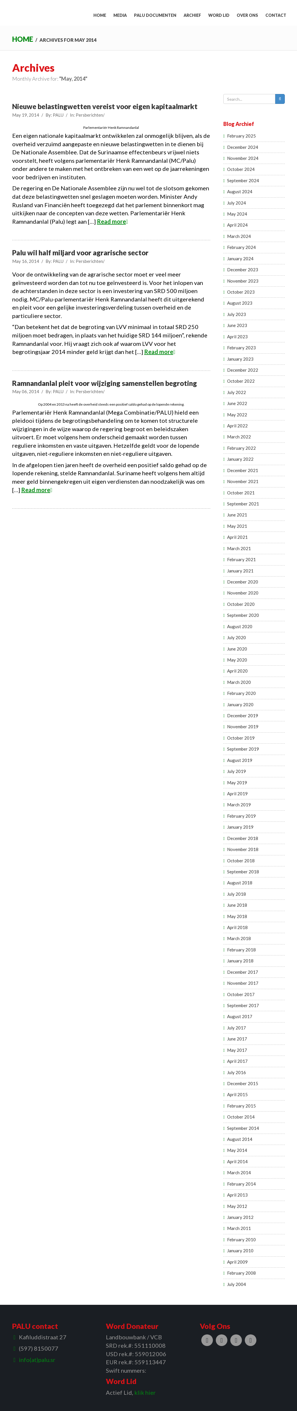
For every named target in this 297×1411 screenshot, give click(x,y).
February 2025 (241, 135)
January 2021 (240, 570)
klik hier (145, 1392)
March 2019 (239, 804)
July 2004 (236, 1284)
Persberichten (89, 115)
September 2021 (243, 503)
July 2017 (236, 1027)
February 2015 (241, 1105)
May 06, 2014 (25, 391)
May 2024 (237, 213)
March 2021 (239, 548)
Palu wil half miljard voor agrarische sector (80, 252)
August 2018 (239, 882)
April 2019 (237, 793)
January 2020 (240, 704)
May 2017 (237, 1050)
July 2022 (236, 392)
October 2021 (241, 492)
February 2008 (241, 1272)
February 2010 (241, 1239)
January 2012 (240, 1217)
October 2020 (241, 604)
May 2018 (237, 916)
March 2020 (239, 682)
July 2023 (236, 314)
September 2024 (243, 180)
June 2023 (237, 325)
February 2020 (241, 693)
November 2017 (242, 983)
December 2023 (242, 269)
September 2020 (243, 615)
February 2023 (241, 347)
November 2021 (242, 481)
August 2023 (239, 303)
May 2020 (237, 659)
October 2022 (241, 381)
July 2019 (236, 771)
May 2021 (237, 526)
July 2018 (236, 894)
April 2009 (237, 1261)
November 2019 (242, 726)
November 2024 (242, 158)
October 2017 (241, 994)
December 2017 (242, 972)
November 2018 (242, 849)
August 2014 (239, 1139)
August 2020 (239, 626)
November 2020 (242, 592)
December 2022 (242, 370)
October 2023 (241, 292)
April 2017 (237, 1061)
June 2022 (237, 403)
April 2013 (237, 1194)
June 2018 (237, 905)
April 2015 (237, 1094)
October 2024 (241, 169)
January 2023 (240, 359)
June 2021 (237, 514)
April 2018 (237, 927)
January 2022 (240, 459)
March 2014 (239, 1172)
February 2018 (241, 949)
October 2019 (241, 737)
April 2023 (237, 336)
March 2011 (239, 1228)
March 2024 (239, 236)
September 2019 (243, 748)
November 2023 (242, 280)
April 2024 (237, 224)
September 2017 (243, 1005)
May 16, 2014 (25, 261)
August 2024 (239, 191)
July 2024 (236, 202)
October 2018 (241, 860)
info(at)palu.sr (37, 1359)
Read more (112, 221)
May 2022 (237, 414)
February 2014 (241, 1183)
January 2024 (240, 258)
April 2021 (237, 537)
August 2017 (239, 1016)
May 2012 (237, 1206)
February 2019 (241, 816)
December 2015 (242, 1083)
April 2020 (237, 670)
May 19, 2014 (25, 115)
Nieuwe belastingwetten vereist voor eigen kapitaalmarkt (105, 106)
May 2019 (237, 782)
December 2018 (242, 838)
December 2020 (242, 581)
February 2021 (241, 559)
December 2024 (242, 147)
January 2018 (240, 960)
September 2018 (243, 871)
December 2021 (242, 470)
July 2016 (236, 1072)
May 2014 (237, 1150)
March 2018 (239, 938)
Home (22, 39)
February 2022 (241, 448)
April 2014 (237, 1161)
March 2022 (239, 436)
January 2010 (240, 1250)
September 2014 (243, 1128)
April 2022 (237, 425)
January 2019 (240, 827)
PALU (58, 115)
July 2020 (236, 637)
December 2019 (242, 715)
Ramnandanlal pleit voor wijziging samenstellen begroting (104, 383)
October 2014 (241, 1116)
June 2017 (237, 1038)
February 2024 (241, 247)
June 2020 (237, 648)
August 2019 (239, 760)
